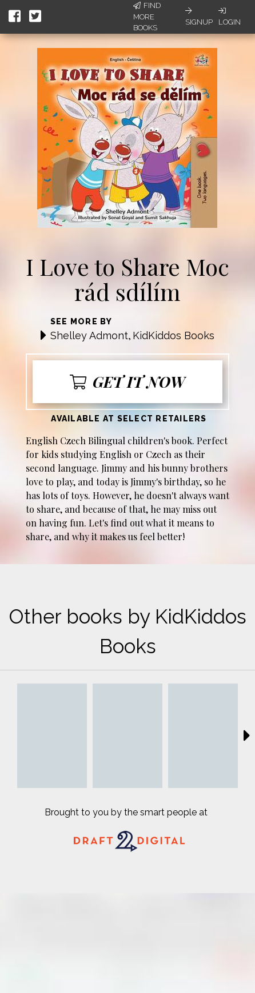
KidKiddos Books (173, 335)
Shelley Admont (89, 335)
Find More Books (147, 16)
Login (229, 16)
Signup (199, 16)
